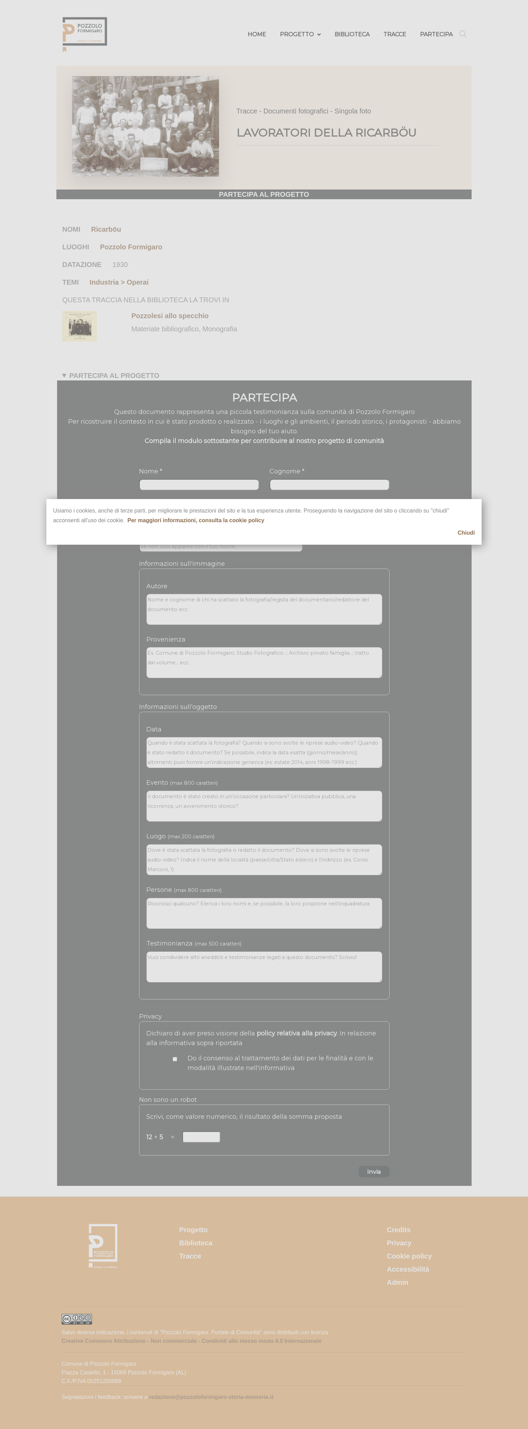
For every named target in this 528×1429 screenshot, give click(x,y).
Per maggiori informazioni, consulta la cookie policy (195, 520)
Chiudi (466, 533)
